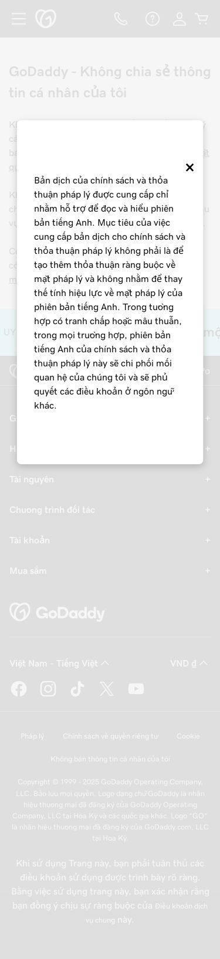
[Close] (189, 172)
